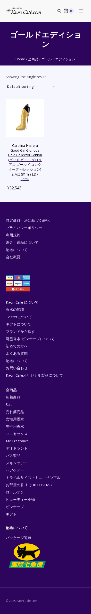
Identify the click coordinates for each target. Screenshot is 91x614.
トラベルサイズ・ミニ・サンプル (33, 477)
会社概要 (13, 256)
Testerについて (19, 316)
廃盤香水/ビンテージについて (30, 338)
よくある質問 (17, 353)
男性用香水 (15, 426)
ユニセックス (17, 433)
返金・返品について (22, 242)
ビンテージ (15, 506)
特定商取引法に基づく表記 (28, 220)
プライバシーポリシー (24, 227)
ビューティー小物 (20, 499)
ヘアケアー (15, 470)
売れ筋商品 (15, 411)
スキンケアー (17, 462)
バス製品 (13, 455)
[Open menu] (80, 11)
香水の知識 (15, 309)
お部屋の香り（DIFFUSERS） (30, 484)
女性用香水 (15, 419)
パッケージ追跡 (27, 552)
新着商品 (13, 397)
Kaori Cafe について (22, 302)
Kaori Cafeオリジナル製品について (34, 375)
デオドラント (17, 448)
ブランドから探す (20, 331)
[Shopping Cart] (69, 11)
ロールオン (15, 492)
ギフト (11, 514)
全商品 (11, 389)
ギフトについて (18, 324)
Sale (9, 404)
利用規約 (13, 235)
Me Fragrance (17, 440)
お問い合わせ (17, 367)
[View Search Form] (56, 11)
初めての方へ (17, 346)
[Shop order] (31, 87)
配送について (17, 249)
